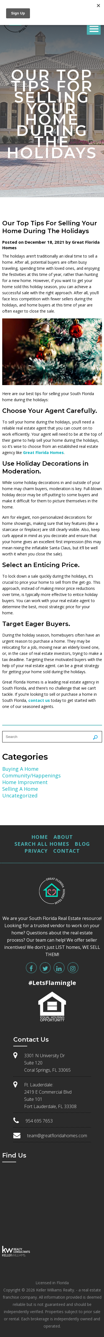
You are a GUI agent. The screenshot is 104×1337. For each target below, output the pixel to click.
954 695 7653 (39, 1121)
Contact (66, 850)
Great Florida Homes (43, 452)
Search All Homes (41, 843)
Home (39, 837)
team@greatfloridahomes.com (57, 1136)
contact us (39, 700)
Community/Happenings (31, 775)
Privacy (36, 850)
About (63, 837)
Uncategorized (19, 795)
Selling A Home (20, 788)
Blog (82, 843)
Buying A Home (20, 768)
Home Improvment (25, 782)
